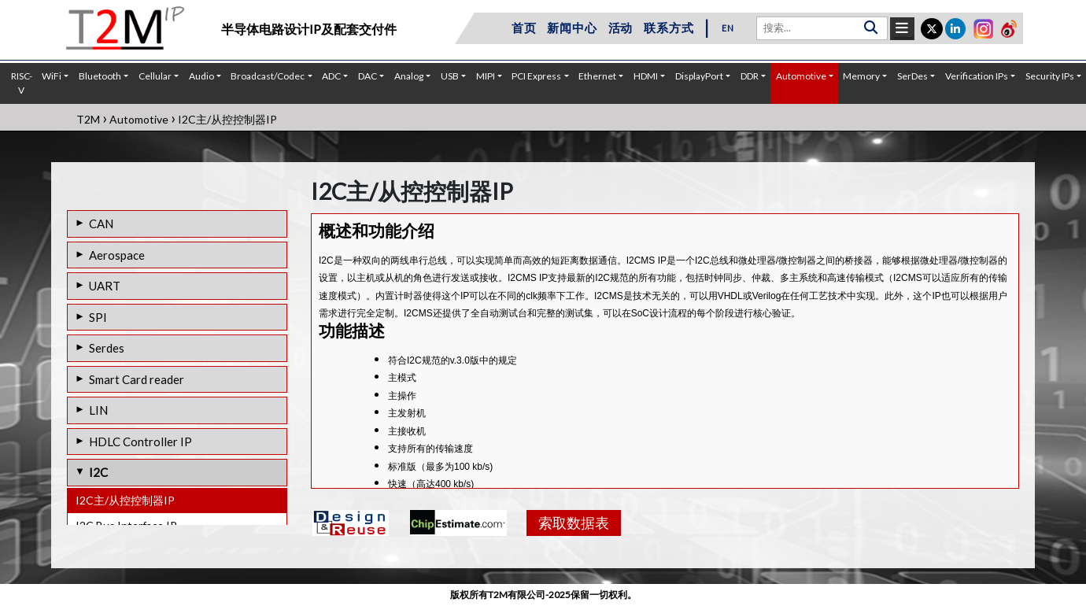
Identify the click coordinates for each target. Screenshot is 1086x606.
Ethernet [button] (597, 76)
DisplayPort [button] (699, 76)
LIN (98, 410)
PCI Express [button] (536, 76)
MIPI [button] (485, 76)
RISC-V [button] (21, 83)
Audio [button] (201, 76)
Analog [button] (408, 76)
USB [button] (450, 76)
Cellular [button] (155, 76)
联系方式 (668, 27)
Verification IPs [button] (976, 76)
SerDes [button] (912, 76)
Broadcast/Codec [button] (268, 76)
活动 (621, 27)
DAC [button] (367, 76)
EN (728, 28)
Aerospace (117, 255)
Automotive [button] (801, 76)
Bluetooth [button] (100, 76)
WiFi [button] (51, 76)
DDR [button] (750, 76)
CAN (101, 223)
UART (104, 286)
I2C (98, 472)
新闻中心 (572, 27)
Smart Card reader (136, 379)
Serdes (106, 348)
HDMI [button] (646, 76)
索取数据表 (573, 522)
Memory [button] (861, 76)
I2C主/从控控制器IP (125, 500)
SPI (98, 317)
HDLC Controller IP (140, 441)
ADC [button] (331, 76)
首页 (524, 27)
